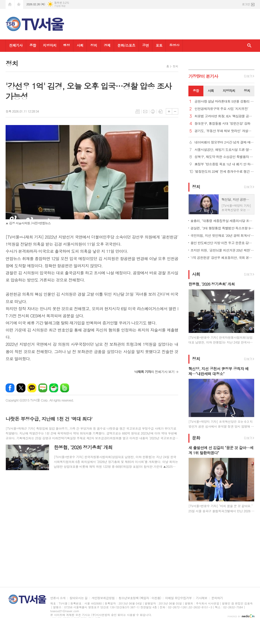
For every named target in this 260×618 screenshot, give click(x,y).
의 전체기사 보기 (154, 371)
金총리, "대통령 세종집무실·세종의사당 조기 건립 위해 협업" (222, 220)
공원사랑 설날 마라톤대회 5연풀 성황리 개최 (224, 101)
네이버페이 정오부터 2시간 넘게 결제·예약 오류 (224, 142)
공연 (145, 45)
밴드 (64, 387)
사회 (80, 45)
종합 (32, 45)
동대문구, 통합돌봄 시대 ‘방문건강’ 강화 (222, 123)
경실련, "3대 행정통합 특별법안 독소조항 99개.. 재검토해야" (222, 228)
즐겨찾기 (18, 4)
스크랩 (160, 111)
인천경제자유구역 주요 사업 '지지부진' (221, 109)
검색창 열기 (249, 45)
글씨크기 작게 (175, 111)
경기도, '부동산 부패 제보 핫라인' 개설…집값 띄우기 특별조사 (224, 131)
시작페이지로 (10, 4)
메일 (145, 111)
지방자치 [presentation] (229, 90)
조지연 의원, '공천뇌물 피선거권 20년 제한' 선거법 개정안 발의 (222, 250)
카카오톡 (31, 387)
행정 (66, 45)
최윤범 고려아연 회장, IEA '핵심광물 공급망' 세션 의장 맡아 (224, 116)
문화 (196, 438)
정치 (93, 45)
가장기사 (203, 76)
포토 (159, 45)
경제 (107, 45)
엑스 (21, 387)
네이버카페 (53, 387)
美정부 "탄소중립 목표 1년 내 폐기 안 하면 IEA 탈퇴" (224, 164)
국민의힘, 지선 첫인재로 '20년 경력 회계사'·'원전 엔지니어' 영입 (222, 235)
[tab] (195, 91)
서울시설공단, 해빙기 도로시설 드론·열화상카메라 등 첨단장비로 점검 (224, 150)
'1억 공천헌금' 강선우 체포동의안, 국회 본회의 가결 (222, 257)
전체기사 (16, 45)
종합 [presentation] (196, 90)
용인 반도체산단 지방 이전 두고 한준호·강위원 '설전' (222, 242)
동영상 (174, 45)
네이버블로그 (42, 387)
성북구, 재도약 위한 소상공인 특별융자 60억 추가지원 (224, 157)
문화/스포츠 (126, 45)
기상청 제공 (60, 6)
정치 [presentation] (247, 90)
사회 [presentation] (211, 90)
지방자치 (49, 45)
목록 (137, 111)
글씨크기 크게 (169, 111)
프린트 (152, 111)
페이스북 (10, 387)
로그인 (246, 4)
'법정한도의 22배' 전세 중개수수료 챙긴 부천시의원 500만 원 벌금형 (224, 171)
